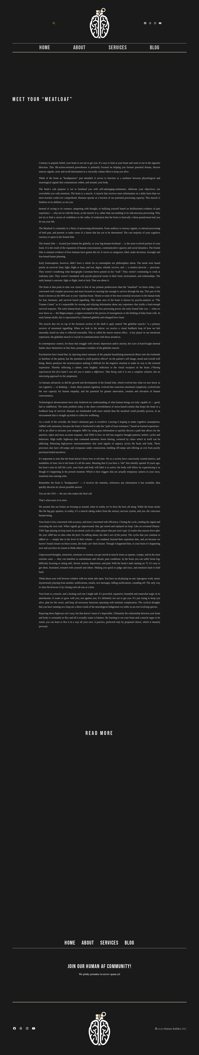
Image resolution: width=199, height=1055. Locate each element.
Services (118, 48)
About (79, 48)
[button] (54, 23)
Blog (155, 48)
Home (44, 48)
